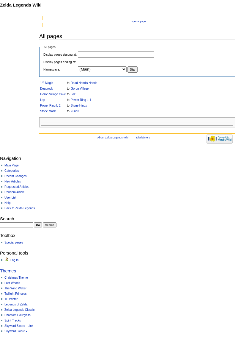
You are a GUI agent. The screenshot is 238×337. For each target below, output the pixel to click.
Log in (14, 260)
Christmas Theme (16, 277)
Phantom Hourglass (17, 315)
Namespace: (51, 69)
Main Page (11, 165)
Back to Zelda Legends (19, 208)
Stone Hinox (79, 105)
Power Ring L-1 (81, 100)
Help (7, 203)
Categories (11, 170)
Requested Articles (16, 186)
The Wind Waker (15, 288)
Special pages (13, 242)
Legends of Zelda (15, 304)
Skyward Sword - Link (18, 325)
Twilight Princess (15, 293)
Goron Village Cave (53, 94)
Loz (73, 94)
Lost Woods (12, 283)
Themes (8, 270)
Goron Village (80, 88)
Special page (139, 21)
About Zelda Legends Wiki (113, 137)
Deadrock (46, 88)
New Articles (12, 181)
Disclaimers (143, 137)
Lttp (42, 100)
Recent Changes (15, 176)
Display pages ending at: (59, 62)
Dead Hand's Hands (84, 83)
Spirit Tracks (12, 320)
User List (10, 197)
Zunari (75, 111)
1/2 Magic (46, 83)
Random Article (14, 192)
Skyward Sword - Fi (17, 331)
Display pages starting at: (60, 54)
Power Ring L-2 (50, 105)
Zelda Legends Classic (19, 309)
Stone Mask (48, 111)
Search (7, 218)
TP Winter (11, 299)
